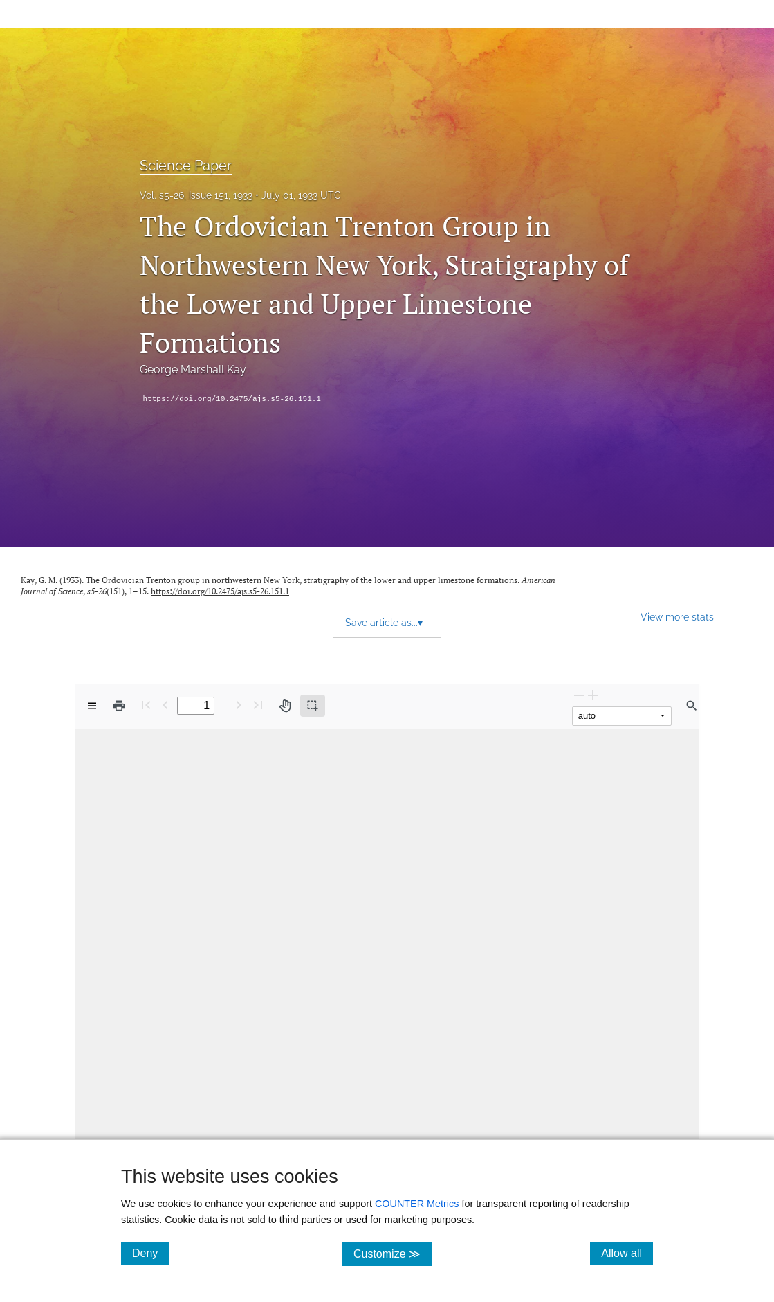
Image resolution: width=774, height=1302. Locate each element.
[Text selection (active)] (312, 706)
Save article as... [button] (384, 622)
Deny (150, 1253)
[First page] (146, 704)
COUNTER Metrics (417, 1203)
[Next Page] (238, 704)
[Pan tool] (285, 706)
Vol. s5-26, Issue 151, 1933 (196, 195)
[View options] (92, 705)
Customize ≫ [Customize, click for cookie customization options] (392, 1253)
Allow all (627, 1253)
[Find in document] (691, 706)
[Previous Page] (165, 704)
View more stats (677, 617)
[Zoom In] (592, 695)
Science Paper (186, 165)
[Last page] (258, 704)
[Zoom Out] (579, 695)
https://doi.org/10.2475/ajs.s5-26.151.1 (232, 399)
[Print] (119, 706)
